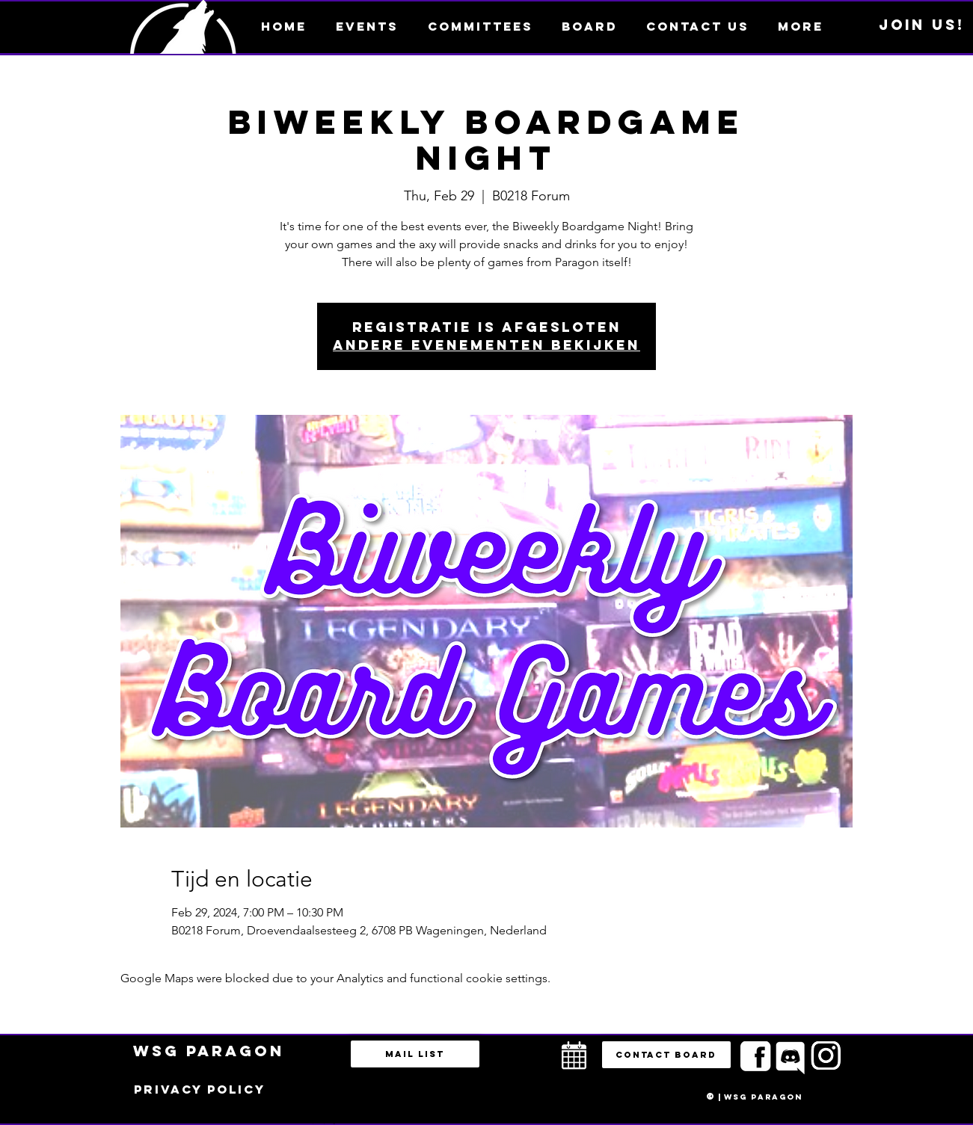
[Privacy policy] (199, 1090)
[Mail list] (415, 1054)
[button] (801, 26)
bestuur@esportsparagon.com (320, 1121)
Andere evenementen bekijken (486, 345)
